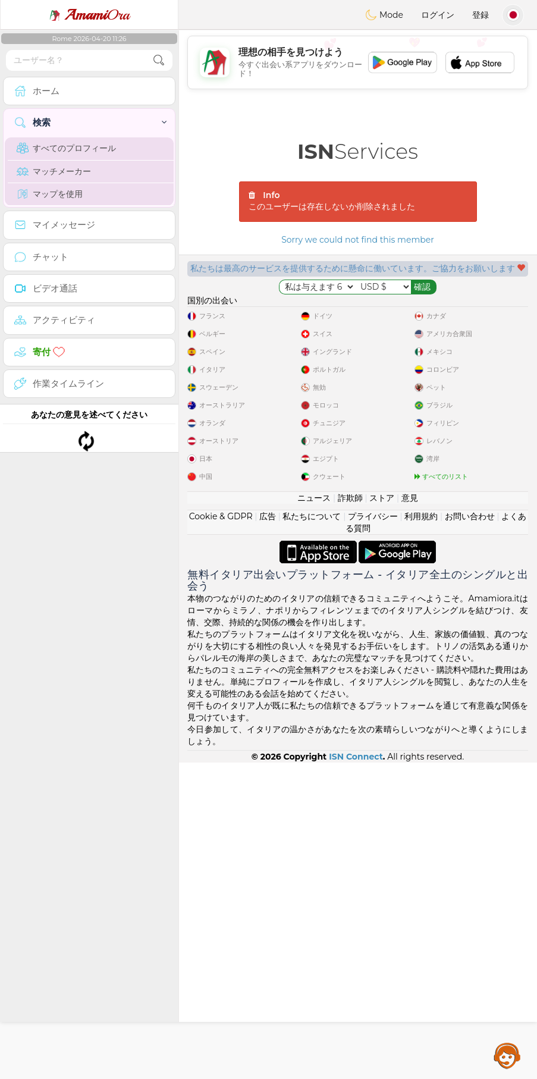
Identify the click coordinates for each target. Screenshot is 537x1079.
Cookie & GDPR (221, 832)
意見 (409, 814)
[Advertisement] (357, 62)
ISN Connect (356, 1073)
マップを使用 (50, 194)
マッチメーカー (54, 171)
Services (357, 151)
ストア (381, 814)
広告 (267, 832)
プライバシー (373, 832)
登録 (480, 15)
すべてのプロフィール (66, 148)
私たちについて (311, 832)
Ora (89, 15)
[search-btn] (158, 60)
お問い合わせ (470, 832)
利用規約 (421, 832)
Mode (384, 15)
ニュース (314, 814)
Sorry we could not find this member (357, 239)
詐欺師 (350, 814)
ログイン (437, 15)
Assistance (507, 1055)
